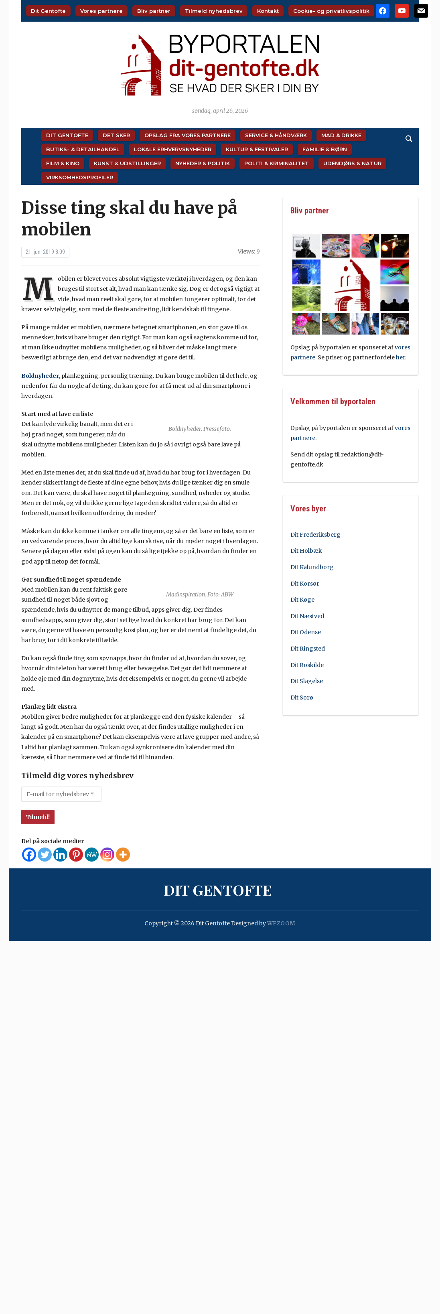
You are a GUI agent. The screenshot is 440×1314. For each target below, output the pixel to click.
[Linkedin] (60, 855)
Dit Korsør (304, 583)
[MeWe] (92, 855)
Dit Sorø (301, 697)
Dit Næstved (307, 616)
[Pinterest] (76, 855)
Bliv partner (153, 11)
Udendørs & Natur (352, 163)
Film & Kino (62, 163)
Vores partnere (101, 11)
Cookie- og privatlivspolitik (331, 11)
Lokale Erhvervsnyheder (172, 149)
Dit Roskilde (307, 665)
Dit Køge (302, 599)
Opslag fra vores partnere (187, 135)
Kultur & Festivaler (257, 149)
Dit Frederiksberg (315, 534)
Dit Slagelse (306, 681)
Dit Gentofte (48, 11)
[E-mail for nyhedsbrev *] (61, 794)
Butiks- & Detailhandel (83, 149)
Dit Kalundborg (312, 567)
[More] (123, 855)
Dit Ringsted (307, 648)
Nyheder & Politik (202, 163)
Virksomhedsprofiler (79, 177)
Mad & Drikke (341, 135)
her (400, 357)
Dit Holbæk (306, 550)
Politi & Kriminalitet (276, 163)
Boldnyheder (40, 375)
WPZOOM (281, 923)
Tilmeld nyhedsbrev (214, 11)
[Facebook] (29, 855)
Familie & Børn (324, 149)
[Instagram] (107, 855)
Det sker (116, 135)
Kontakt (268, 11)
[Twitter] (45, 855)
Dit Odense (305, 632)
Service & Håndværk (276, 135)
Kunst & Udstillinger (127, 163)
